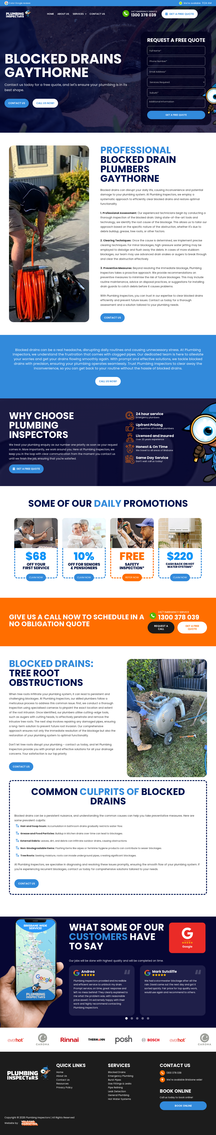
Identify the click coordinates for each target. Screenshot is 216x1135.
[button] (79, 14)
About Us (63, 13)
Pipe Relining (115, 1087)
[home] (18, 14)
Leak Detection (117, 1091)
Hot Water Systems (119, 1099)
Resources (62, 1083)
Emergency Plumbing (120, 1076)
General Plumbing (118, 1095)
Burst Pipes (114, 1080)
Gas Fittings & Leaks (119, 1083)
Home (50, 13)
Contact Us (97, 13)
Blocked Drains (117, 1072)
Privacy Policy (64, 1087)
